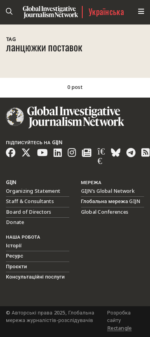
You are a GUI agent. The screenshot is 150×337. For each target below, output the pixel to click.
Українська (106, 12)
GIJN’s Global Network (108, 191)
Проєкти (16, 266)
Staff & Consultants (30, 201)
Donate (15, 222)
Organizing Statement (33, 191)
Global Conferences (105, 212)
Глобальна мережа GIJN (111, 201)
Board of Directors (29, 212)
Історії (14, 245)
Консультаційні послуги (35, 276)
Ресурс (14, 256)
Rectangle (119, 328)
